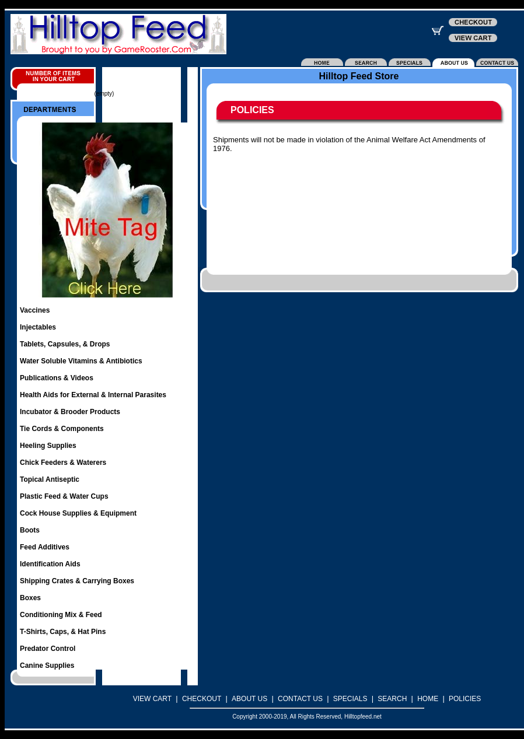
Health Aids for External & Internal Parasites (93, 395)
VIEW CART (152, 699)
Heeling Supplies (48, 446)
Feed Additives (44, 547)
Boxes (30, 598)
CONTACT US (300, 699)
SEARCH (392, 699)
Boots (30, 530)
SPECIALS (350, 699)
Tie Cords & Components (62, 429)
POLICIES (465, 699)
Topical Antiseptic (49, 479)
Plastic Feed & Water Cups (64, 496)
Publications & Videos (56, 378)
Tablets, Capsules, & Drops (65, 344)
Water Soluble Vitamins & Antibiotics (81, 361)
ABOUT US (249, 699)
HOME (427, 699)
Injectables (38, 327)
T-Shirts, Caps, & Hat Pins (63, 632)
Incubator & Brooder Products (70, 412)
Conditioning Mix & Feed (61, 615)
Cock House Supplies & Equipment (78, 513)
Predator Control (47, 649)
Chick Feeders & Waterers (63, 462)
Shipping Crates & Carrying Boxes (77, 581)
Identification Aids (50, 564)
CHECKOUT (201, 699)
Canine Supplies (47, 665)
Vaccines (35, 310)
